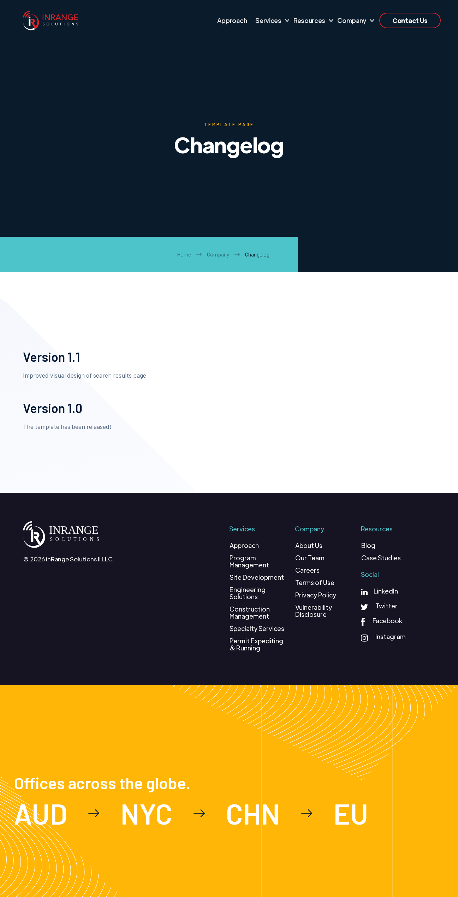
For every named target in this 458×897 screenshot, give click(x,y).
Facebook (387, 620)
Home (184, 254)
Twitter (386, 606)
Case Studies (381, 557)
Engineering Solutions (248, 593)
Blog (368, 545)
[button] (270, 20)
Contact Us (410, 20)
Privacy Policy (315, 594)
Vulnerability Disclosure (313, 611)
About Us (308, 545)
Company (218, 254)
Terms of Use (314, 582)
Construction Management (250, 613)
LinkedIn (386, 591)
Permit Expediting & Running (256, 644)
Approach (244, 545)
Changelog (257, 254)
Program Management (249, 561)
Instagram (390, 636)
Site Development (257, 577)
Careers (307, 570)
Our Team (310, 557)
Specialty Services (257, 628)
